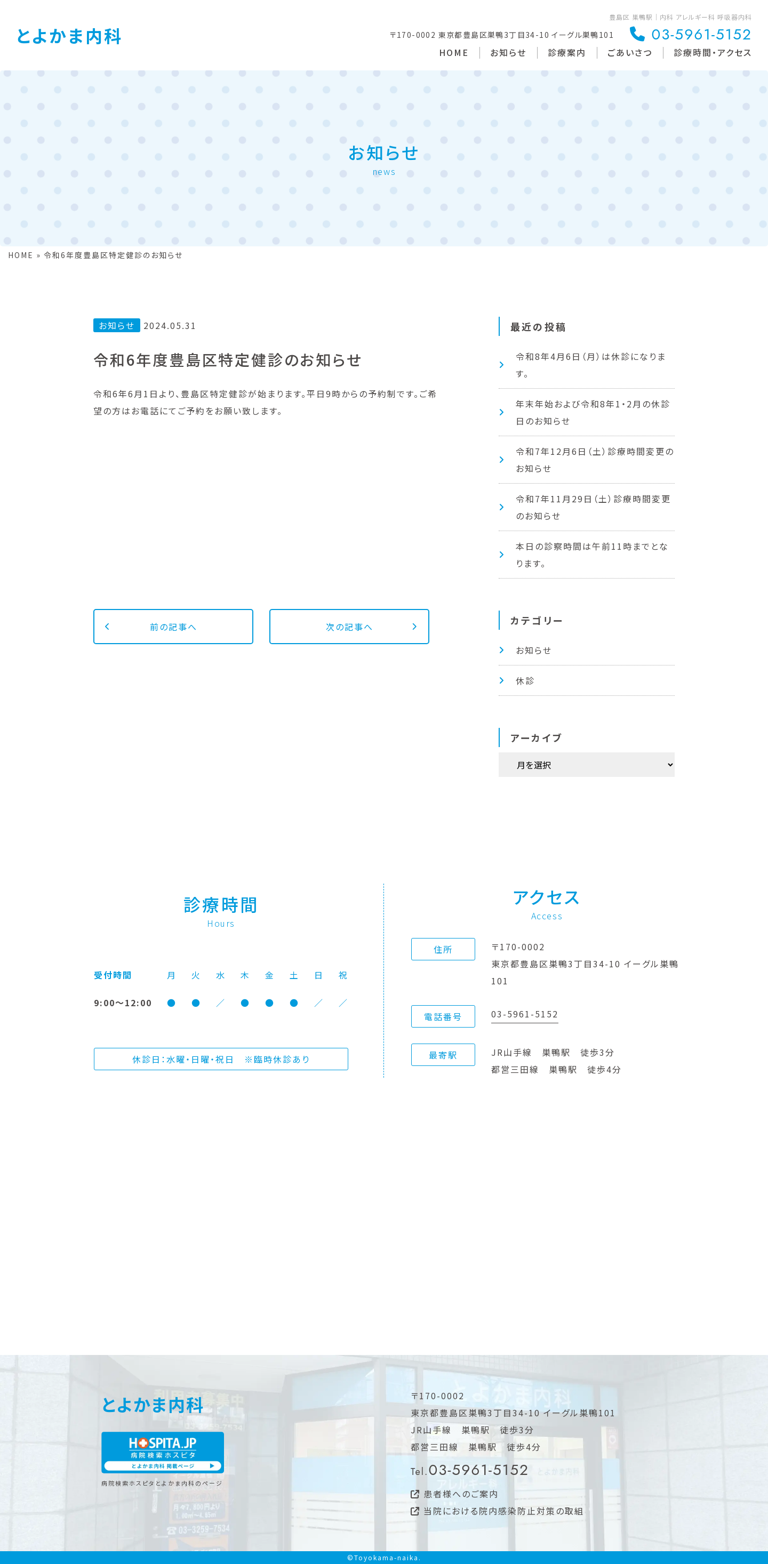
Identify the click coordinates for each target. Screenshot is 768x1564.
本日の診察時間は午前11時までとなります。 (592, 555)
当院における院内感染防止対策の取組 (497, 1510)
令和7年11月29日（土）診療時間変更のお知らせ (593, 507)
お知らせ (508, 52)
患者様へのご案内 (455, 1493)
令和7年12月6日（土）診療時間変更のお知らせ (595, 460)
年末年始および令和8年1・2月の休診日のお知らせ (593, 412)
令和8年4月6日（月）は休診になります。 (591, 365)
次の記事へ (349, 626)
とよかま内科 (69, 35)
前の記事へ (173, 626)
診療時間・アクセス (713, 52)
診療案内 (567, 52)
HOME (454, 52)
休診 (525, 680)
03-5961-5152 (691, 34)
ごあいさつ (629, 52)
